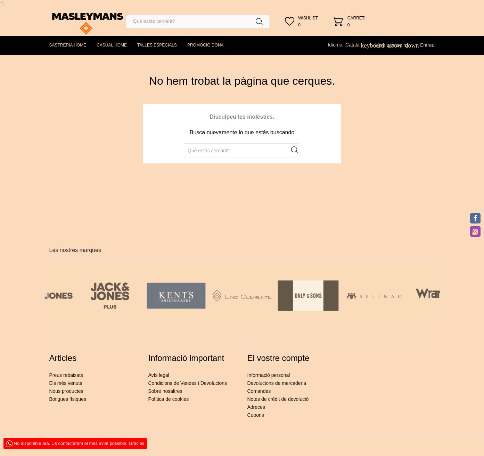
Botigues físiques (68, 399)
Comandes (259, 391)
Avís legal (158, 375)
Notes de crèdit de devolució (278, 399)
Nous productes (66, 391)
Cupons (255, 415)
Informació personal (268, 375)
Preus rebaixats (66, 375)
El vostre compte (278, 358)
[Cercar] (198, 21)
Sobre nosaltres (165, 391)
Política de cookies (168, 399)
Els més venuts (65, 383)
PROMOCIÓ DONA (205, 45)
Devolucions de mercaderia (276, 383)
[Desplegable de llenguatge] (356, 44)
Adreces (256, 407)
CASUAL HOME (112, 45)
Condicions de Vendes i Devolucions (187, 383)
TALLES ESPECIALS (157, 45)
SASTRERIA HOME (68, 45)
